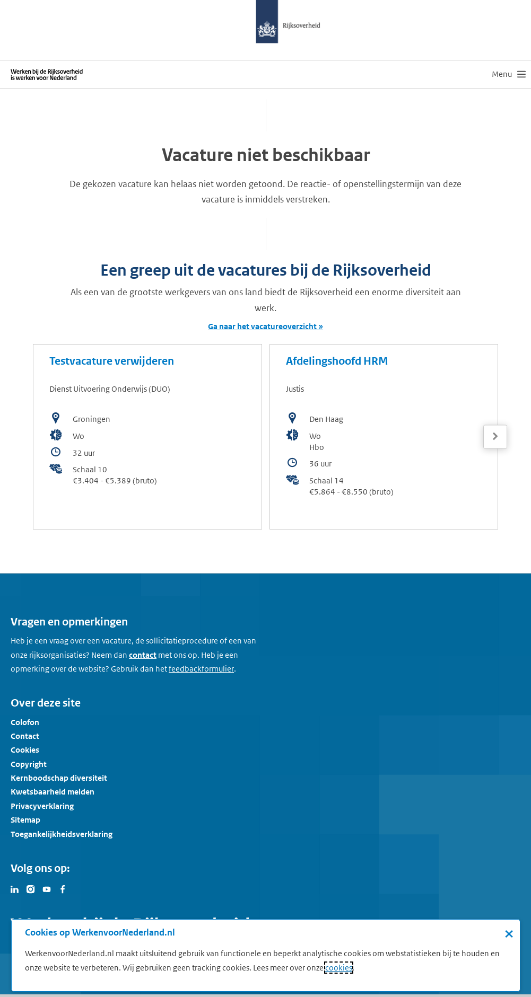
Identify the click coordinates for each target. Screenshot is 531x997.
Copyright (29, 764)
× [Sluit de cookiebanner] (509, 933)
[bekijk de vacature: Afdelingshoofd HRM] (384, 437)
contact (142, 655)
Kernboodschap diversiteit (59, 778)
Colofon (25, 722)
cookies (338, 968)
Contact (25, 736)
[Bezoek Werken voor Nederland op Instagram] (31, 888)
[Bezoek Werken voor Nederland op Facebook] (63, 888)
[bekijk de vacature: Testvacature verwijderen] (147, 437)
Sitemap (25, 820)
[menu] (508, 74)
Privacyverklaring (42, 806)
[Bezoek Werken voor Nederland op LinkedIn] (15, 888)
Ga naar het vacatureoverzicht (262, 326)
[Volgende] (495, 436)
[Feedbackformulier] (201, 669)
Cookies (25, 750)
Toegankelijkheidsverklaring (61, 834)
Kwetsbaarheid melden (52, 792)
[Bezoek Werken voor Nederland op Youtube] (47, 888)
